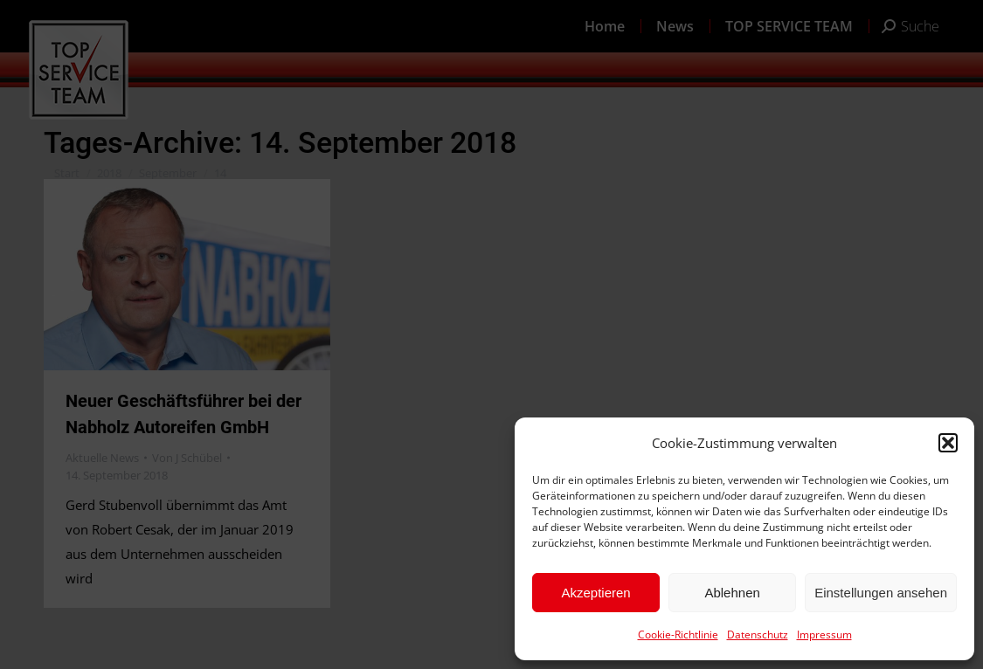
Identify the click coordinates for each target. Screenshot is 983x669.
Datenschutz (757, 634)
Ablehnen (731, 592)
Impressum (824, 634)
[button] (948, 443)
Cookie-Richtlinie (678, 634)
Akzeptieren (595, 592)
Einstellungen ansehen (880, 592)
